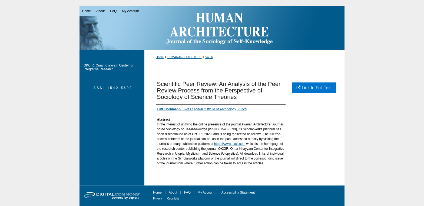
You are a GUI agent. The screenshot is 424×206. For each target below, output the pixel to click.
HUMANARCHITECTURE (184, 57)
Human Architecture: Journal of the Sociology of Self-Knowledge (212, 28)
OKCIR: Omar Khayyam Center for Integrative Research (109, 67)
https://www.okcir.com (229, 144)
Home (160, 57)
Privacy (157, 198)
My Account (206, 192)
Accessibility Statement (238, 192)
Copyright (173, 198)
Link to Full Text (314, 87)
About (173, 192)
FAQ (187, 192)
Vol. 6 (209, 57)
